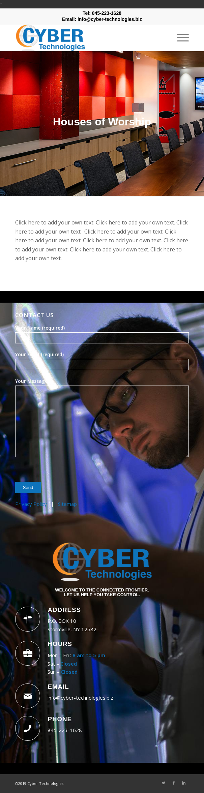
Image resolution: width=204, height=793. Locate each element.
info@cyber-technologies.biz (80, 697)
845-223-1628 (65, 730)
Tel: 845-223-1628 (102, 13)
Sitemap (67, 503)
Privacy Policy (31, 503)
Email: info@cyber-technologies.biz (102, 19)
